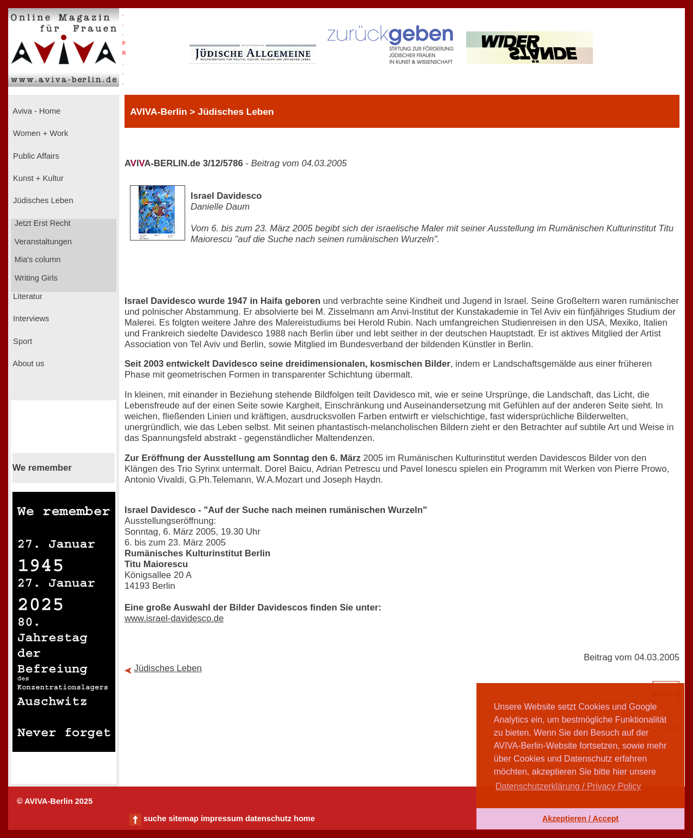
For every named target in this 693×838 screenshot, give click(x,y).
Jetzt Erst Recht (41, 223)
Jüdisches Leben (42, 200)
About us (27, 363)
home (304, 818)
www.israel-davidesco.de (174, 618)
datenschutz (268, 818)
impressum (222, 818)
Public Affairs (35, 156)
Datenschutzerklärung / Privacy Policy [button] (568, 786)
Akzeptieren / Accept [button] (580, 818)
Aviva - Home (36, 111)
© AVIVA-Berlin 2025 (55, 801)
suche (154, 818)
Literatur (26, 296)
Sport (21, 341)
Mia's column (36, 259)
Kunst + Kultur (37, 178)
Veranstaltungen (42, 241)
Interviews (30, 318)
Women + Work (39, 133)
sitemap (183, 818)
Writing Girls (35, 278)
